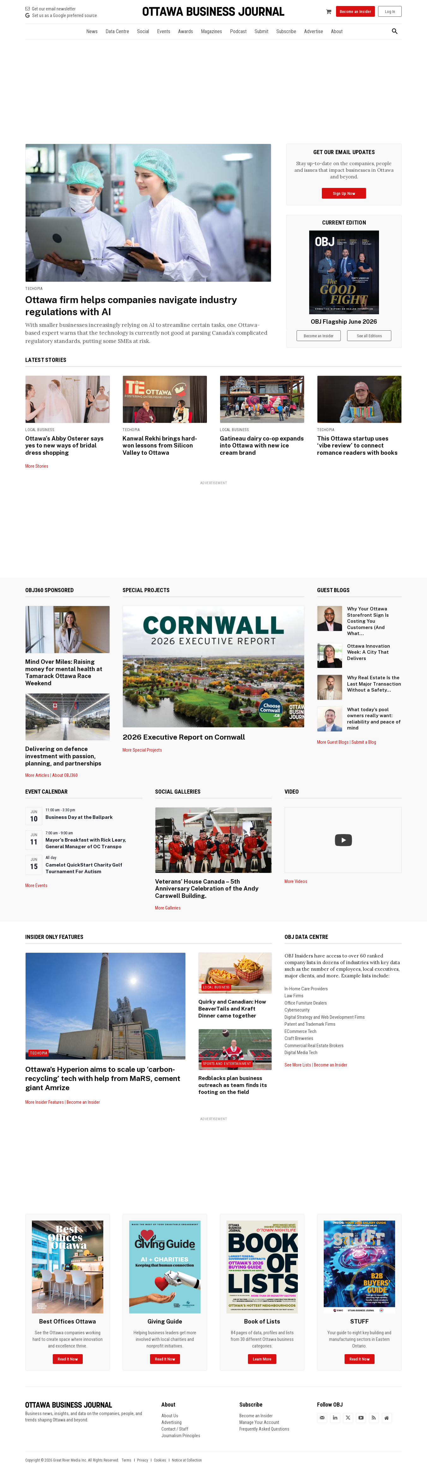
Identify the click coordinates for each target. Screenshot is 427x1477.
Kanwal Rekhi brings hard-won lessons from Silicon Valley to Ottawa (165, 445)
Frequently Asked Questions (264, 1424)
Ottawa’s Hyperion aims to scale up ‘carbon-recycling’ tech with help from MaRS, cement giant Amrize (103, 1074)
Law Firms (294, 991)
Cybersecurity (297, 1006)
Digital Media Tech (301, 1048)
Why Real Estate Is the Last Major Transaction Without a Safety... (374, 683)
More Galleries (168, 903)
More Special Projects (142, 749)
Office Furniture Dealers (306, 999)
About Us (169, 1411)
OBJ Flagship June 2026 (344, 321)
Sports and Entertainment (227, 1059)
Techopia (33, 289)
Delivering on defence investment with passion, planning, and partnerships (63, 753)
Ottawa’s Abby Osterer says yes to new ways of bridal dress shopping (64, 445)
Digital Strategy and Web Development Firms (325, 1013)
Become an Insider (83, 1097)
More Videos (296, 878)
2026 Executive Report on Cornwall (186, 735)
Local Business (39, 430)
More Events (36, 882)
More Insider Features (44, 1097)
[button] (395, 32)
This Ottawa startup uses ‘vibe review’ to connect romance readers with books (356, 445)
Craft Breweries (299, 1034)
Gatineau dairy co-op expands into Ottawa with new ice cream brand (261, 445)
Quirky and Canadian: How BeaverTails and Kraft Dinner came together (233, 1004)
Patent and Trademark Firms (310, 1020)
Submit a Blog (364, 741)
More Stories (36, 465)
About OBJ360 (65, 772)
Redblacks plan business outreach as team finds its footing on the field (230, 1079)
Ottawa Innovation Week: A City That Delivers (368, 651)
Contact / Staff (174, 1424)
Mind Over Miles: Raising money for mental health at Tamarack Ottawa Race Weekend (63, 670)
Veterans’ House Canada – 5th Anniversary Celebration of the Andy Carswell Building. (206, 885)
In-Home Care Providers (306, 985)
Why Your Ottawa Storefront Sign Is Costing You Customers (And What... (368, 620)
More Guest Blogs (333, 741)
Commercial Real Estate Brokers (314, 1041)
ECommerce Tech (300, 1027)
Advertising (171, 1417)
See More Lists (298, 1060)
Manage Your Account (259, 1417)
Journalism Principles (180, 1431)
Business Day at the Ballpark (79, 814)
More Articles (37, 772)
